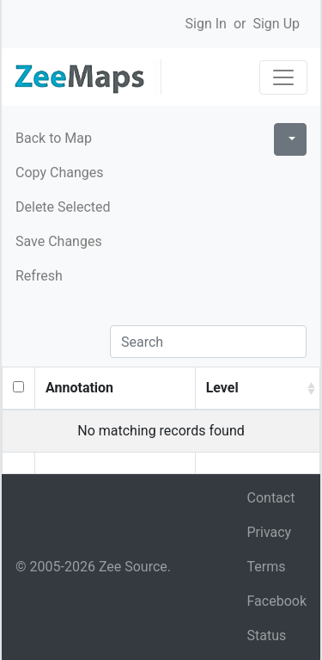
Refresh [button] (39, 276)
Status (267, 635)
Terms (266, 566)
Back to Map (53, 138)
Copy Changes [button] (59, 172)
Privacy (269, 532)
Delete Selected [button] (63, 207)
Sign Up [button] (276, 23)
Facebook (277, 601)
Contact (271, 498)
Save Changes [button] (58, 241)
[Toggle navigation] (283, 77)
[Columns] (290, 139)
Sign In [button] (206, 23)
